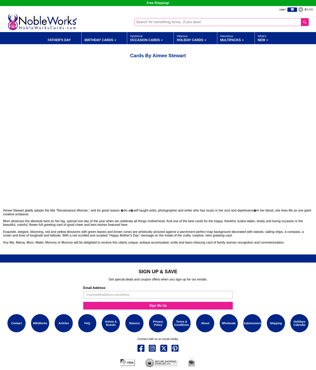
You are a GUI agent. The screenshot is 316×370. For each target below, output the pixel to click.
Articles (63, 323)
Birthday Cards (100, 38)
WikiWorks (40, 323)
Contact (16, 323)
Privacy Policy (158, 323)
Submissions (252, 323)
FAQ (87, 323)
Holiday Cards (191, 38)
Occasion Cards (146, 38)
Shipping (276, 323)
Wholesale (229, 323)
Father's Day (59, 38)
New (263, 38)
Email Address (94, 288)
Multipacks (232, 38)
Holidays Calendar (299, 323)
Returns (134, 323)
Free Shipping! (158, 3)
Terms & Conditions (181, 323)
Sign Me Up (158, 305)
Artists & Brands (111, 323)
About (205, 323)
